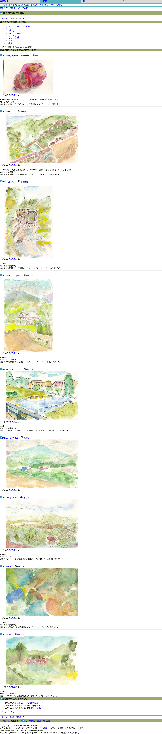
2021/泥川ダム (10, 31)
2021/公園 (8, 43)
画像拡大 (37, 56)
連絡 (39, 721)
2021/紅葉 (8, 41)
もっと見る (9, 712)
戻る (4, 721)
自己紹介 (59, 5)
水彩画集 (28, 5)
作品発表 (19, 5)
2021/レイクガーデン (13, 36)
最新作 (4, 19)
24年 (12, 19)
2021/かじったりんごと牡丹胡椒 (17, 26)
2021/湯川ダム (10, 29)
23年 (19, 19)
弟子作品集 (49, 5)
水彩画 (43, 1)
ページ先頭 (30, 721)
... (25, 19)
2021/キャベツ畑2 (11, 38)
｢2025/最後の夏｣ (32, 703)
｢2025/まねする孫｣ (33, 706)
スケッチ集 (38, 5)
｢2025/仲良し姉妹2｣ (34, 708)
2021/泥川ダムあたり (13, 33)
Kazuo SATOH (21, 730)
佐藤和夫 (4, 1)
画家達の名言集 (8, 5)
